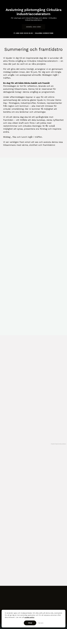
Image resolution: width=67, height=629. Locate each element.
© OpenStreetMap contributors (60, 443)
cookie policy (29, 617)
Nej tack (40, 623)
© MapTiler (53, 443)
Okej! (30, 623)
